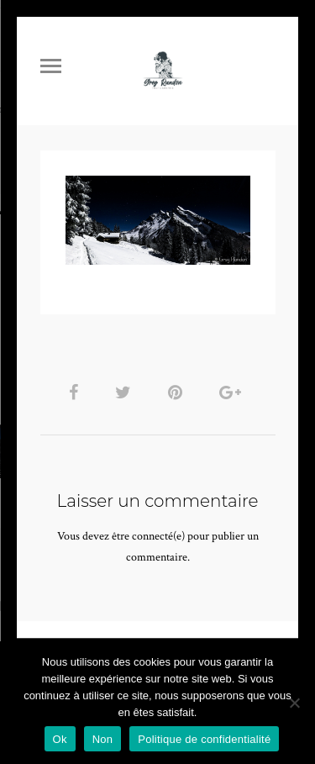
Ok (60, 739)
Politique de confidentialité (204, 739)
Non (102, 739)
